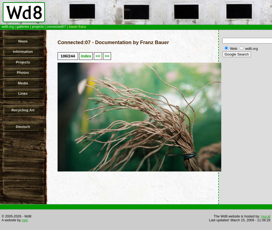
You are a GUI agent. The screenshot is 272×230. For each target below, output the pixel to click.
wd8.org (8, 27)
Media (23, 83)
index (86, 56)
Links (23, 93)
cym (25, 220)
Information (23, 52)
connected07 (56, 27)
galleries (22, 27)
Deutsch (23, 127)
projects (38, 27)
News (23, 41)
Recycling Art (23, 110)
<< (97, 56)
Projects (23, 62)
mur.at (265, 216)
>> (107, 56)
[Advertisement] (246, 144)
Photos (23, 72)
